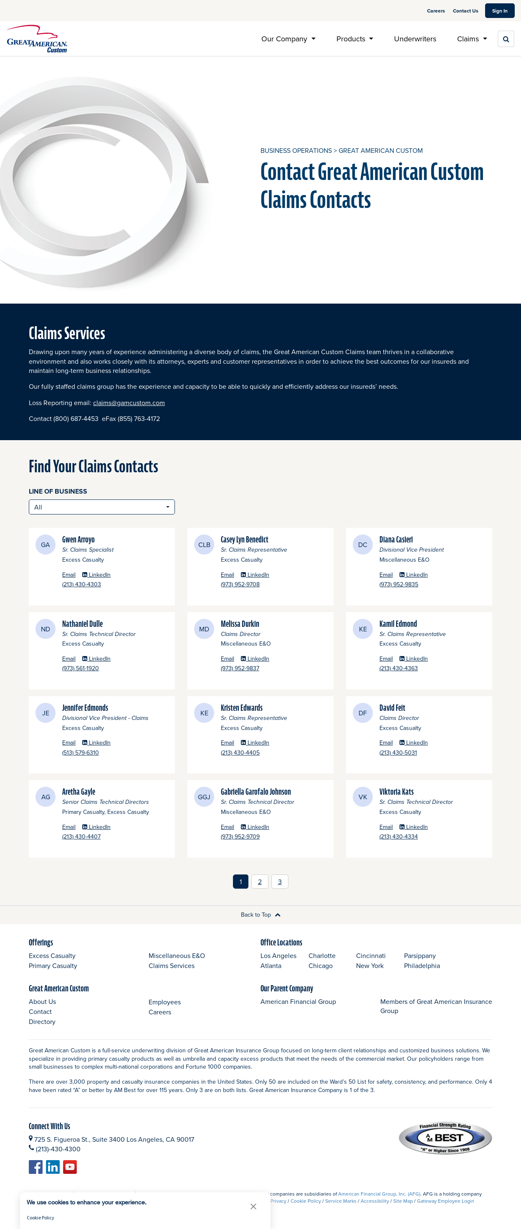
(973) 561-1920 (103, 668)
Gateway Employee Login (445, 1200)
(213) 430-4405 (263, 753)
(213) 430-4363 (421, 668)
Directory (42, 1021)
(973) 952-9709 (263, 837)
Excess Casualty (52, 955)
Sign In (503, 10)
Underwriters (415, 38)
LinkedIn (96, 575)
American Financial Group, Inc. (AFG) (379, 1193)
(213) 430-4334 (421, 837)
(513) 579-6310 (103, 753)
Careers (436, 10)
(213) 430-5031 (421, 753)
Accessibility (375, 1200)
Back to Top (261, 914)
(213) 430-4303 (104, 584)
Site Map (403, 1200)
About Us (42, 1001)
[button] (253, 1206)
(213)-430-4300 (58, 1148)
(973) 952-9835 (422, 584)
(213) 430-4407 (104, 837)
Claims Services (172, 965)
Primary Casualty (53, 965)
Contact (40, 1011)
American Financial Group (298, 1001)
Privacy (278, 1200)
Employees (165, 1001)
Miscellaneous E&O (177, 955)
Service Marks (341, 1200)
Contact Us (465, 10)
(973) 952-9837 (263, 668)
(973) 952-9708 (263, 584)
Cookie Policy (306, 1200)
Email (69, 575)
